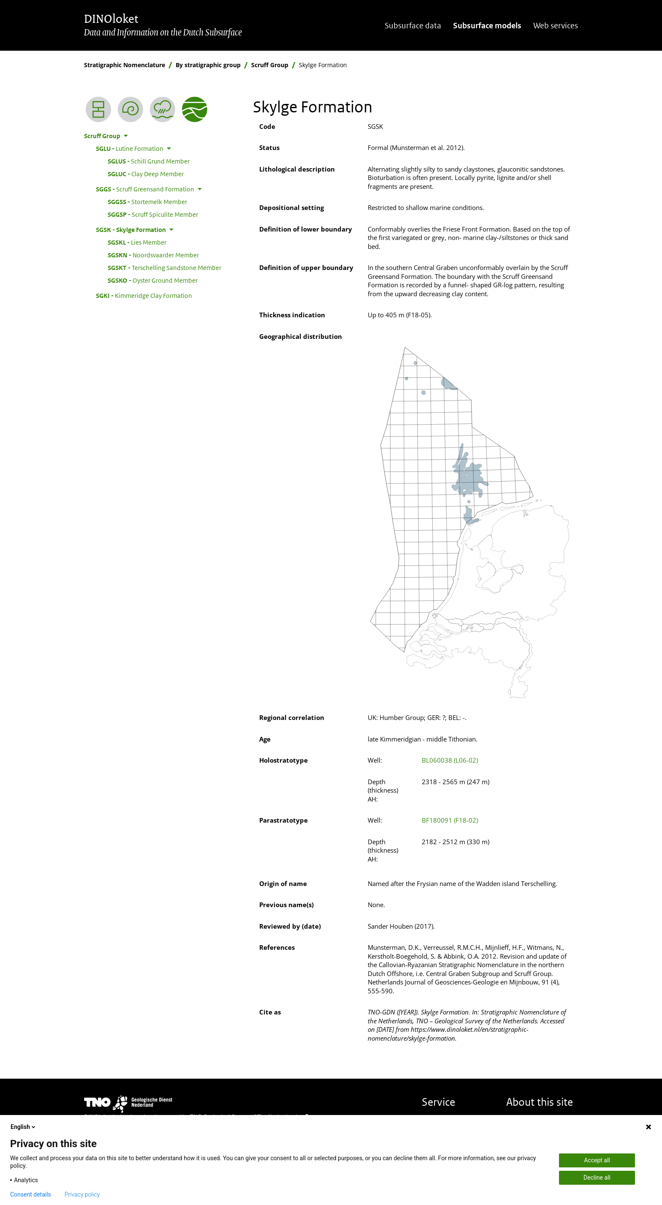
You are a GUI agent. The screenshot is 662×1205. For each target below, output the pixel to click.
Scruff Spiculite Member (153, 214)
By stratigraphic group (208, 65)
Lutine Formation (129, 148)
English (24, 1126)
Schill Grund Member (149, 161)
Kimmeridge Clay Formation (144, 295)
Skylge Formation (131, 229)
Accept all (597, 1160)
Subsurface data (413, 25)
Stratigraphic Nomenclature (124, 65)
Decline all (596, 1177)
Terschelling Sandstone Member (164, 267)
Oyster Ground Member (153, 280)
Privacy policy (82, 1194)
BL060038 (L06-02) (450, 760)
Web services (555, 25)
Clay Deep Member (146, 173)
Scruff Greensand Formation (145, 189)
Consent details (30, 1194)
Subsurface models (487, 25)
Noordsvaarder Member (153, 255)
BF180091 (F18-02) (450, 820)
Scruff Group (269, 65)
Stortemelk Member (147, 201)
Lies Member (137, 242)
